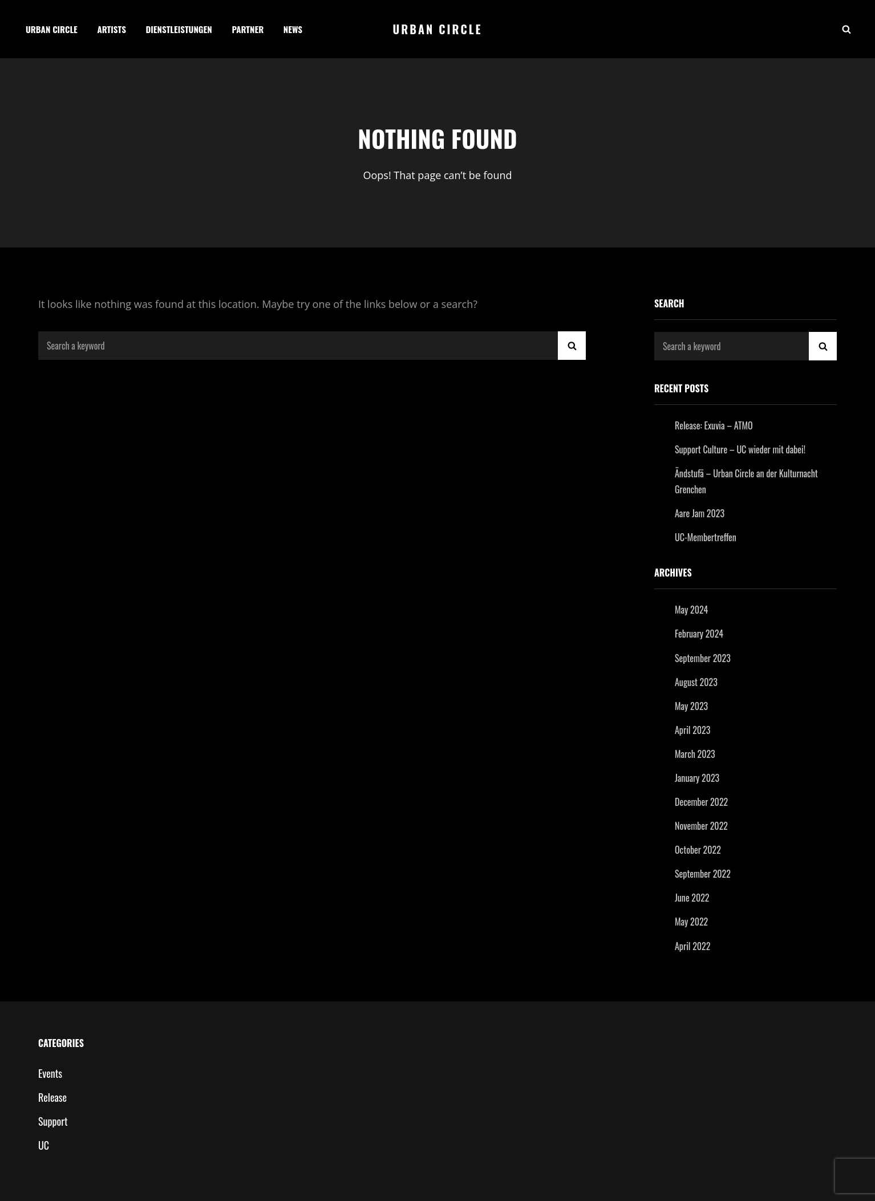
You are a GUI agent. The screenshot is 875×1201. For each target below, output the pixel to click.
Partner (248, 29)
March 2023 (695, 754)
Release (52, 1097)
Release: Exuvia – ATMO (714, 425)
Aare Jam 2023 (699, 513)
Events (50, 1073)
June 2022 (692, 897)
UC (43, 1145)
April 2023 (692, 730)
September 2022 (703, 874)
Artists (111, 29)
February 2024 (699, 633)
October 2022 (698, 850)
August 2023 (696, 682)
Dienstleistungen (179, 29)
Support (52, 1121)
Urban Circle (52, 29)
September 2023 (703, 658)
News (292, 29)
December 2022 (701, 802)
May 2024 (691, 609)
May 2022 (691, 921)
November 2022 (701, 826)
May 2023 (691, 706)
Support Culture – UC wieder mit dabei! (740, 449)
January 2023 (697, 778)
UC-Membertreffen (705, 537)
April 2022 (692, 946)
